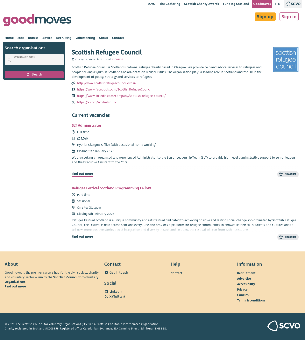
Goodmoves (262, 4)
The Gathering (170, 4)
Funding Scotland (236, 4)
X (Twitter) (117, 297)
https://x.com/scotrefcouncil (97, 102)
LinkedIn (116, 292)
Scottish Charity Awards (201, 4)
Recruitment (246, 273)
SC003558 (52, 328)
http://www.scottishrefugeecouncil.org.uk (107, 83)
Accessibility (246, 284)
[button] (9, 60)
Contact (176, 273)
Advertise (244, 279)
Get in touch (119, 273)
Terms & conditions (251, 300)
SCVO (152, 4)
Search (34, 74)
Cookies (243, 295)
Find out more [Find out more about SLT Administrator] (82, 174)
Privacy (242, 290)
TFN (277, 4)
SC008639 (117, 59)
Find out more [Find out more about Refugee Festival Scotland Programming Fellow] (82, 237)
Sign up (265, 17)
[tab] (9, 38)
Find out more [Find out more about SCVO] (15, 286)
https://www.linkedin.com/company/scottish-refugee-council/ (121, 96)
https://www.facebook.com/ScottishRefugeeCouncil (114, 89)
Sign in (289, 17)
